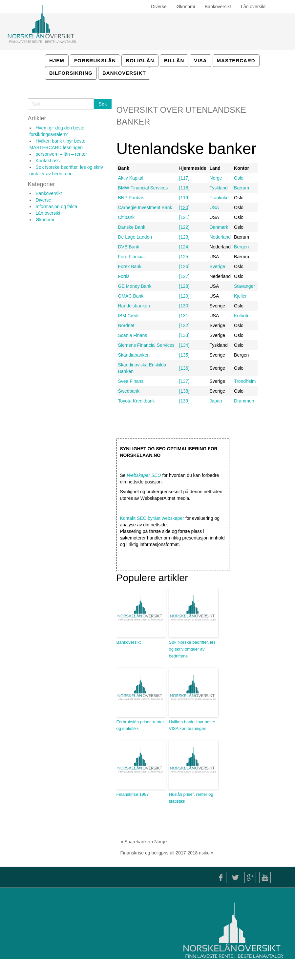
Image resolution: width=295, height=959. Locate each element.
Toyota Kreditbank (136, 400)
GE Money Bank (135, 286)
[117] (184, 178)
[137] (184, 381)
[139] (184, 400)
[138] (184, 391)
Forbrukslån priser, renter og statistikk (140, 725)
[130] (184, 305)
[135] (184, 355)
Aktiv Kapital (130, 178)
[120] (184, 207)
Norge (215, 178)
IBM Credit (129, 315)
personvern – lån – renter (61, 154)
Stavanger (244, 286)
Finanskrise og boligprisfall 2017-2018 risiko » (167, 852)
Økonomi (45, 219)
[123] (184, 237)
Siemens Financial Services (146, 345)
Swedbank (128, 391)
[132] (184, 325)
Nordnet (126, 325)
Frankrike (218, 197)
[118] (184, 187)
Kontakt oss (48, 160)
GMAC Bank (131, 296)
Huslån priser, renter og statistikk (191, 798)
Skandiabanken (134, 355)
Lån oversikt (48, 213)
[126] (184, 266)
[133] (184, 335)
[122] (184, 227)
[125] (184, 256)
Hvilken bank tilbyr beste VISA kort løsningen (192, 725)
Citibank (126, 217)
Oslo (238, 178)
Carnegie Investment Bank (145, 207)
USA (214, 207)
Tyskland (218, 187)
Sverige (217, 266)
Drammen (244, 400)
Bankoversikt (49, 193)
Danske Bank (131, 227)
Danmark (218, 227)
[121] (184, 217)
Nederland (220, 237)
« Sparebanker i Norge (144, 841)
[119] (184, 197)
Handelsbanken (134, 305)
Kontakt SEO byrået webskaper (152, 518)
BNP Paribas (131, 197)
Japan (215, 400)
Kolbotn (241, 315)
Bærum (241, 187)
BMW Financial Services (143, 187)
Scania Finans (132, 335)
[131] (184, 315)
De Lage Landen (135, 237)
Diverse (43, 200)
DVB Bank (128, 246)
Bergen (241, 246)
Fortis (124, 276)
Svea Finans (131, 381)
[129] (184, 296)
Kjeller (240, 296)
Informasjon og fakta (56, 206)
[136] (184, 368)
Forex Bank (130, 266)
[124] (184, 246)
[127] (184, 276)
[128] (184, 286)
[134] (184, 345)
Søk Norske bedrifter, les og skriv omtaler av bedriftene (192, 649)
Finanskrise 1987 (132, 794)
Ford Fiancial (131, 256)
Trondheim (245, 381)
